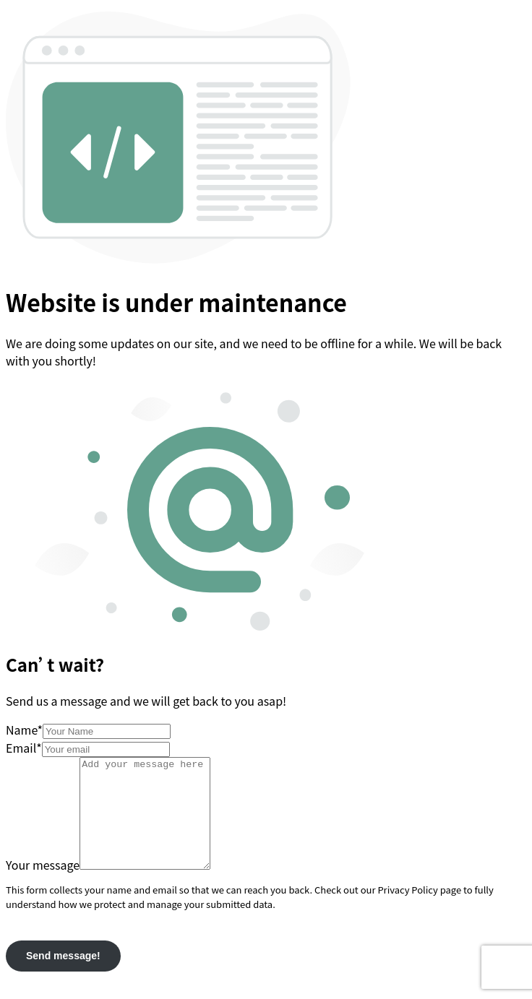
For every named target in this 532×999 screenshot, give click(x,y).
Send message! (63, 977)
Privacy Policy (407, 911)
